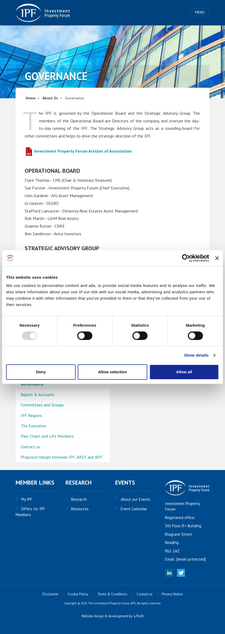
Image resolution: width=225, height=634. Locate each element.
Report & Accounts (38, 394)
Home (31, 98)
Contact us (30, 446)
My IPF (26, 499)
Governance (32, 384)
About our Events (135, 499)
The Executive (33, 425)
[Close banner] (217, 258)
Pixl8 (138, 616)
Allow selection (112, 372)
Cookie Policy (78, 594)
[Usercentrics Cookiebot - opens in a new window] (186, 258)
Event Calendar (134, 508)
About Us (50, 98)
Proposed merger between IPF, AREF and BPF (62, 457)
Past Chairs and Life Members (47, 436)
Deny (41, 372)
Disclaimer (50, 594)
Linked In (169, 573)
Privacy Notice (172, 594)
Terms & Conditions (112, 594)
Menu (200, 12)
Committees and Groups (42, 404)
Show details (196, 355)
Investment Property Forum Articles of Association (78, 151)
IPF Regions (31, 415)
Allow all (184, 372)
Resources (80, 508)
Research (79, 499)
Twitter (181, 573)
